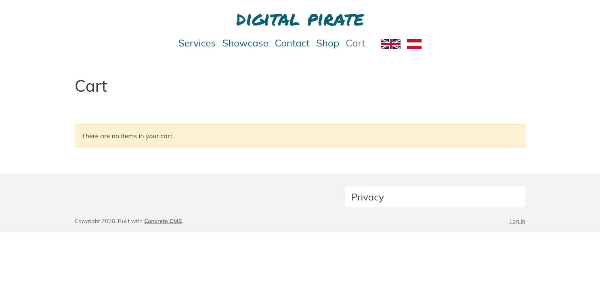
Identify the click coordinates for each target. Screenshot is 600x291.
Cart (355, 43)
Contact (292, 43)
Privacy (367, 197)
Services (197, 43)
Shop (327, 43)
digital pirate (300, 18)
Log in (517, 221)
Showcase (245, 43)
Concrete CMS (163, 221)
